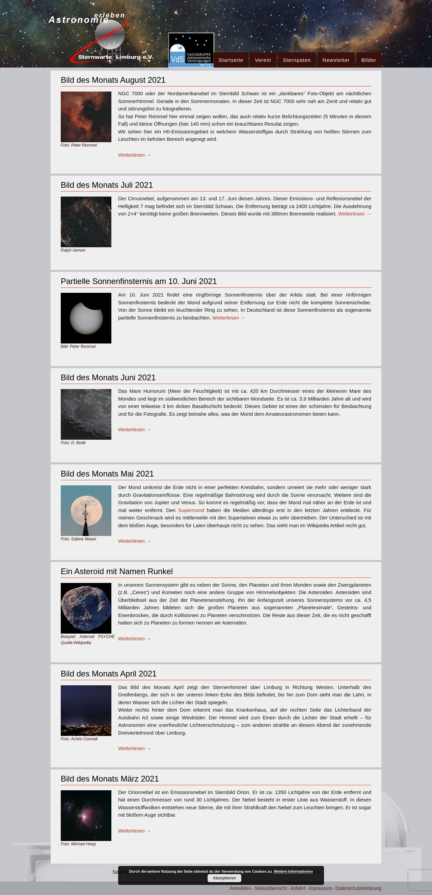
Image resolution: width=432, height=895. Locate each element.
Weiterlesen (134, 155)
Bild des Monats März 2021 (110, 778)
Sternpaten (297, 60)
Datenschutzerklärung (358, 888)
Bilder (368, 60)
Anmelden (240, 888)
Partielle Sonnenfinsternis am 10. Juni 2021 (139, 281)
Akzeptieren (224, 878)
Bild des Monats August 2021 (113, 79)
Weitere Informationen (293, 871)
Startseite (231, 60)
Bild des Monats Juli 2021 (107, 184)
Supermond (191, 510)
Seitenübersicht (270, 888)
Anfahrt (297, 888)
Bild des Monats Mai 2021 (107, 473)
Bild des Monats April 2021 (109, 673)
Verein (263, 60)
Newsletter (336, 60)
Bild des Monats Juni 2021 (108, 377)
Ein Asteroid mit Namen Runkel (117, 571)
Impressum (320, 888)
